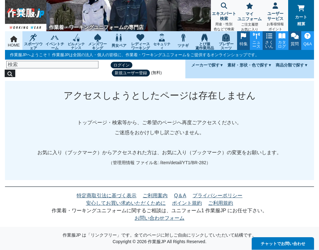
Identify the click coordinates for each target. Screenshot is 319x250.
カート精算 (301, 15)
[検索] (52, 64)
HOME (14, 41)
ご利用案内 (155, 195)
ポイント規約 (187, 203)
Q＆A (180, 195)
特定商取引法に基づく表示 (106, 195)
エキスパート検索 (223, 17)
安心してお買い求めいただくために (126, 203)
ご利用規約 (220, 203)
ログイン (121, 65)
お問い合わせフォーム (159, 218)
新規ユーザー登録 (131, 73)
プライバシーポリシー (217, 195)
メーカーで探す (205, 65)
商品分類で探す (290, 65)
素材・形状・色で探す (247, 65)
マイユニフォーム (249, 17)
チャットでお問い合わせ (283, 243)
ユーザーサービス (275, 17)
